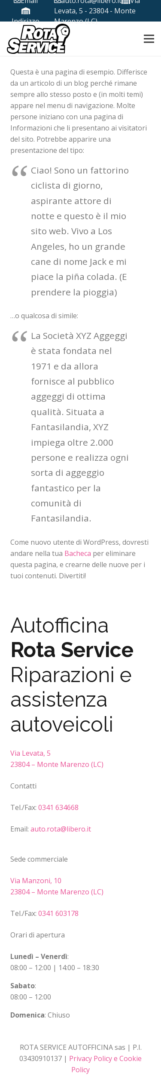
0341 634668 (58, 807)
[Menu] (149, 39)
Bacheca (77, 553)
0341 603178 (57, 913)
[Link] (38, 39)
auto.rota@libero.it (60, 829)
